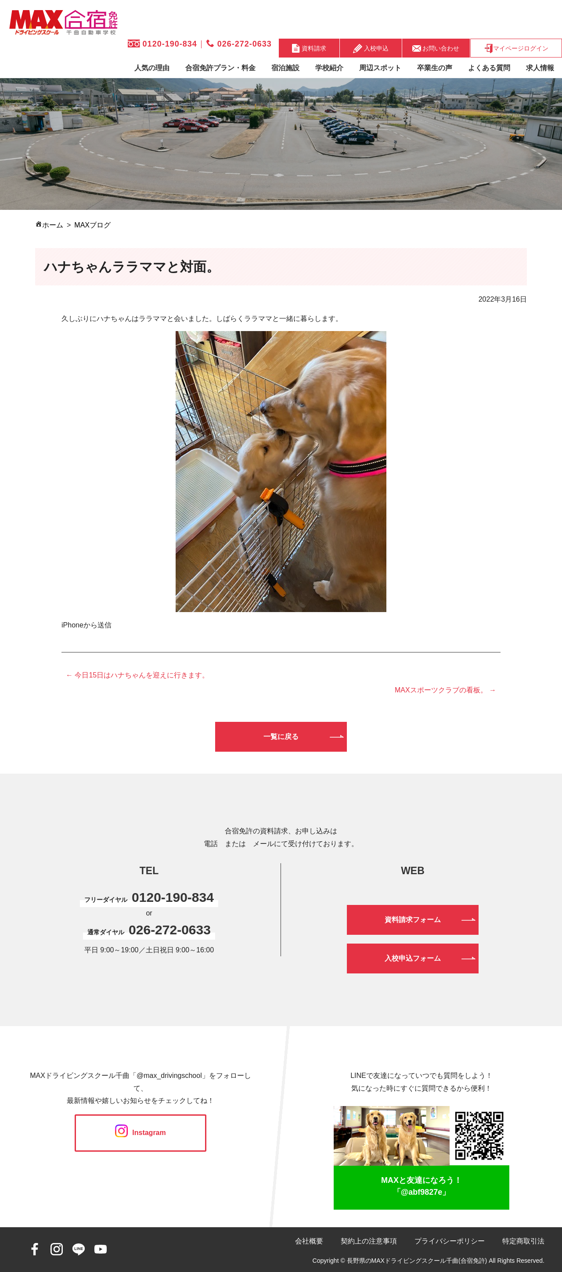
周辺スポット (380, 68)
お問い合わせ (436, 48)
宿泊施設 (285, 68)
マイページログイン (516, 48)
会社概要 (309, 1241)
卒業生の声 (434, 68)
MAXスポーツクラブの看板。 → (445, 690)
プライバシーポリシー (449, 1241)
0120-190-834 (162, 44)
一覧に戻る (281, 736)
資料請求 (309, 48)
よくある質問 (489, 68)
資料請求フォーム (413, 919)
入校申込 (371, 48)
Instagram (140, 1132)
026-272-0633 (239, 44)
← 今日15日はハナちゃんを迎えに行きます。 (137, 675)
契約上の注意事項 (369, 1241)
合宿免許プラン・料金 (220, 68)
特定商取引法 (523, 1241)
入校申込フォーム (413, 958)
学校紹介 (329, 68)
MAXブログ (92, 225)
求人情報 (540, 68)
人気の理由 (151, 68)
